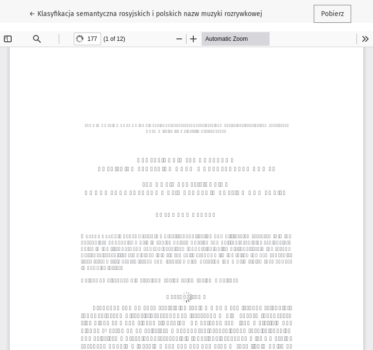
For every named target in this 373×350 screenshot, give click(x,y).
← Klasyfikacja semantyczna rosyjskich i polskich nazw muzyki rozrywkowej (145, 13)
